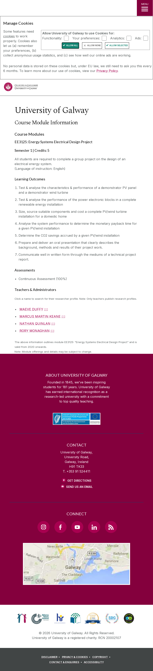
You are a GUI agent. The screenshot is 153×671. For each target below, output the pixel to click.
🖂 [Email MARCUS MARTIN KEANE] (63, 316)
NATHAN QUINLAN (35, 324)
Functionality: (52, 38)
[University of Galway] (21, 88)
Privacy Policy (107, 71)
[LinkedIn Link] (94, 527)
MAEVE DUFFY (31, 309)
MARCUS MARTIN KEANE (40, 316)
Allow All (72, 45)
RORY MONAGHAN (35, 331)
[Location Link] (76, 582)
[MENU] (145, 8)
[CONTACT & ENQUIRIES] (66, 662)
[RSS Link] (111, 527)
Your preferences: (86, 38)
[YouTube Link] (77, 527)
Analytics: (117, 38)
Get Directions (79, 480)
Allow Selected (118, 45)
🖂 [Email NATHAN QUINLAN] (53, 324)
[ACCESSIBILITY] (94, 662)
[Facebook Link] (60, 527)
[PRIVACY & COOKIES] (77, 657)
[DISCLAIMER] (51, 657)
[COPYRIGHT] (102, 657)
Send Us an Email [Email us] (79, 486)
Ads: (138, 38)
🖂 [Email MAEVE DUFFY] (46, 309)
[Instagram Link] (43, 527)
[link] (21, 618)
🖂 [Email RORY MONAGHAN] (52, 331)
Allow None (94, 45)
